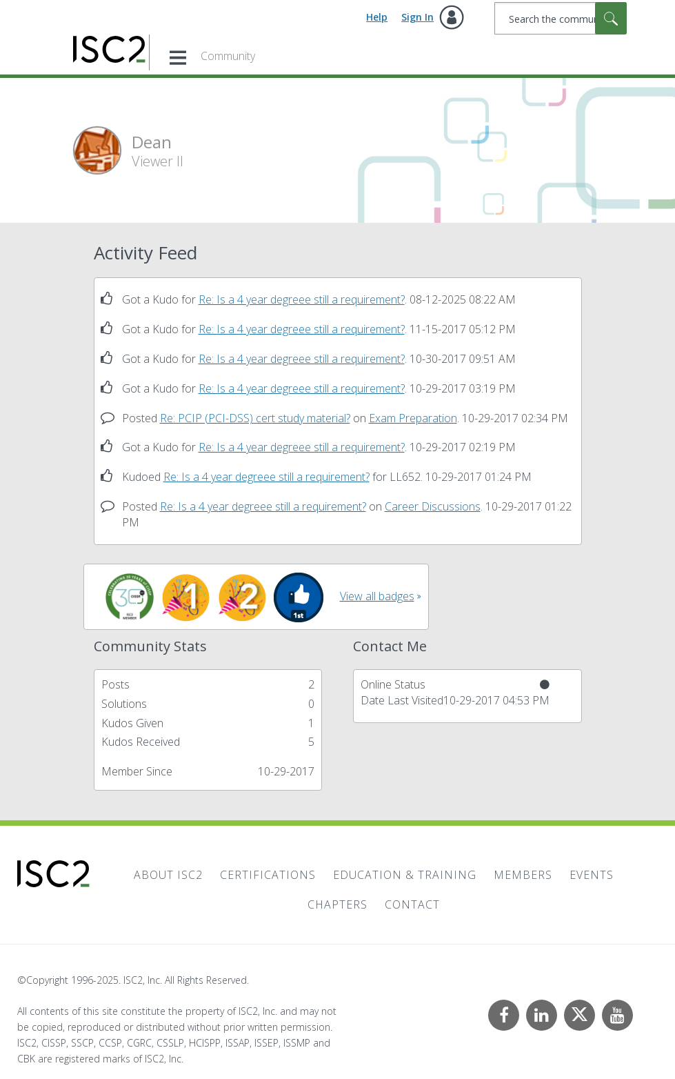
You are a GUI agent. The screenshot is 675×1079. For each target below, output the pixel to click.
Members (523, 874)
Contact (412, 904)
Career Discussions (433, 506)
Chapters (337, 904)
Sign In (417, 16)
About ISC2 (168, 874)
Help (376, 16)
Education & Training (404, 874)
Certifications (268, 874)
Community (228, 55)
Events (592, 874)
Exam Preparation (413, 418)
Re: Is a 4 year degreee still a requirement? (302, 299)
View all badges (377, 596)
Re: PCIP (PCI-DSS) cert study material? (255, 418)
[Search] (560, 18)
